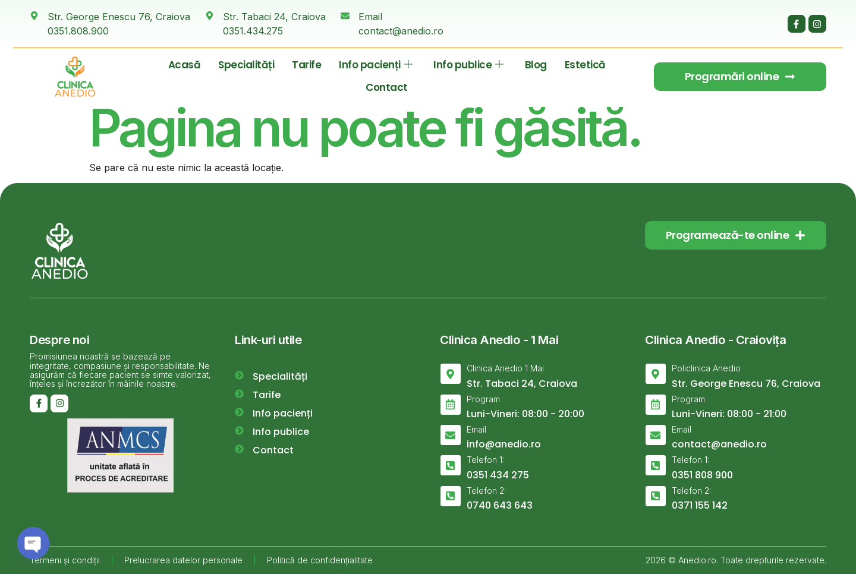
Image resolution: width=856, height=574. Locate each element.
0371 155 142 (700, 505)
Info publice (468, 65)
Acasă (184, 65)
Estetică (585, 65)
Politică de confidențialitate (320, 560)
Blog (536, 65)
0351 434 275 (498, 475)
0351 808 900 (702, 475)
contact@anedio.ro (719, 444)
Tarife (306, 65)
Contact (387, 87)
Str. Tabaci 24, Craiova (522, 383)
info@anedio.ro (504, 444)
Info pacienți (375, 65)
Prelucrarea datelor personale (183, 560)
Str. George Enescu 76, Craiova (746, 383)
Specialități (246, 65)
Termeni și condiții (65, 560)
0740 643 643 (500, 505)
